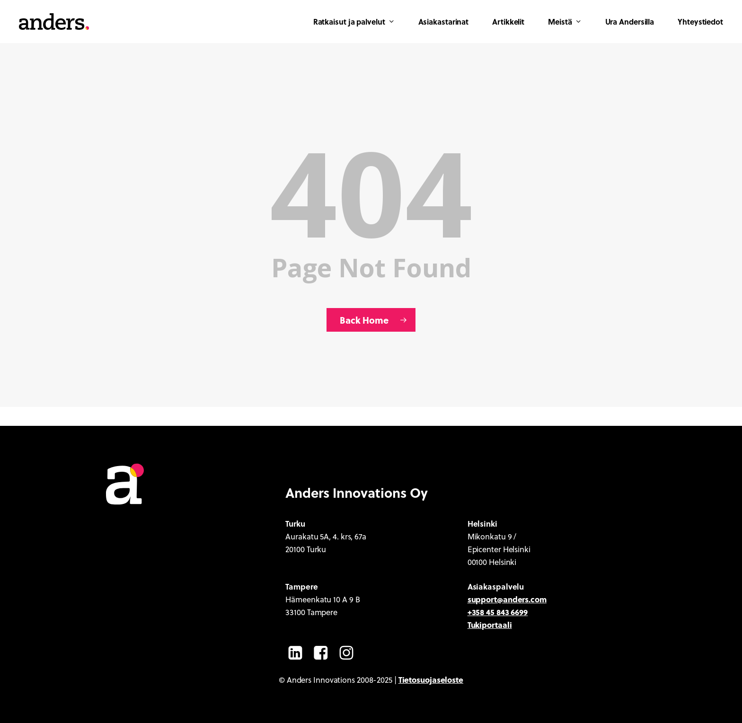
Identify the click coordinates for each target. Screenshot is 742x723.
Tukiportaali (490, 624)
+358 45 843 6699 (498, 611)
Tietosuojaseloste (430, 679)
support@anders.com (507, 599)
